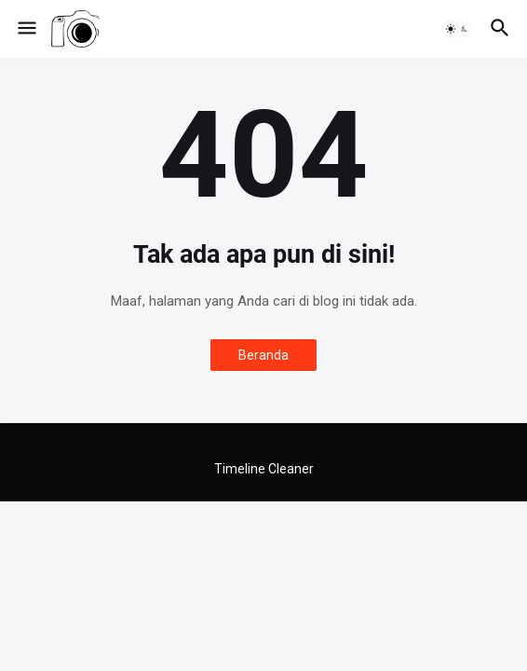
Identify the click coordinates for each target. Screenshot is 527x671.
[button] (25, 29)
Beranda (263, 355)
